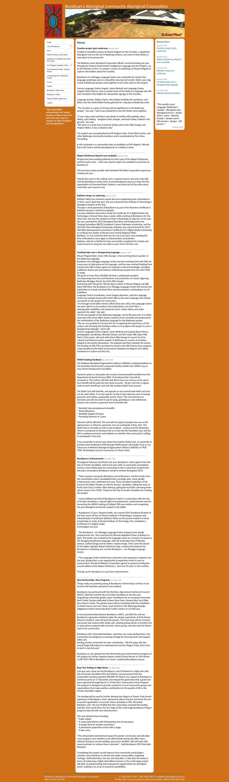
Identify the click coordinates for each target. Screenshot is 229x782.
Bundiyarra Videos (53, 94)
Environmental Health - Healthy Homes (58, 70)
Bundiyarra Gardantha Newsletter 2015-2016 (59, 60)
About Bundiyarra (59, 46)
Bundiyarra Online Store (55, 90)
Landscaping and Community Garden (57, 77)
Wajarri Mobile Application (57, 99)
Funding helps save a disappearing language (167, 83)
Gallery (49, 86)
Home (49, 42)
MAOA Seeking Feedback (168, 93)
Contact (49, 103)
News (49, 51)
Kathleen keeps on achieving (165, 72)
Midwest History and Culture (57, 55)
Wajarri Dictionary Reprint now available (169, 61)
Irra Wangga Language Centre (59, 65)
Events (49, 82)
